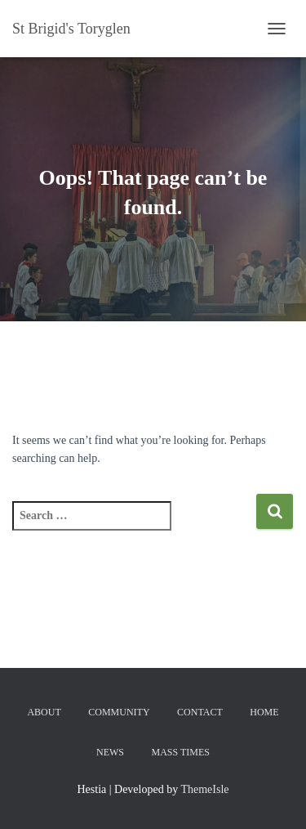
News (110, 752)
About (43, 712)
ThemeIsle (204, 789)
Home (264, 712)
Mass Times (181, 752)
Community (118, 712)
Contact (200, 712)
